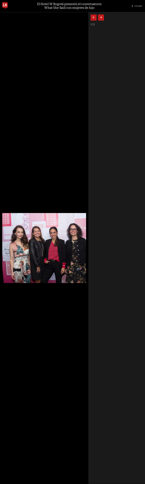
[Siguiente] (101, 17)
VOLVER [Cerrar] (137, 6)
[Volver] (94, 17)
